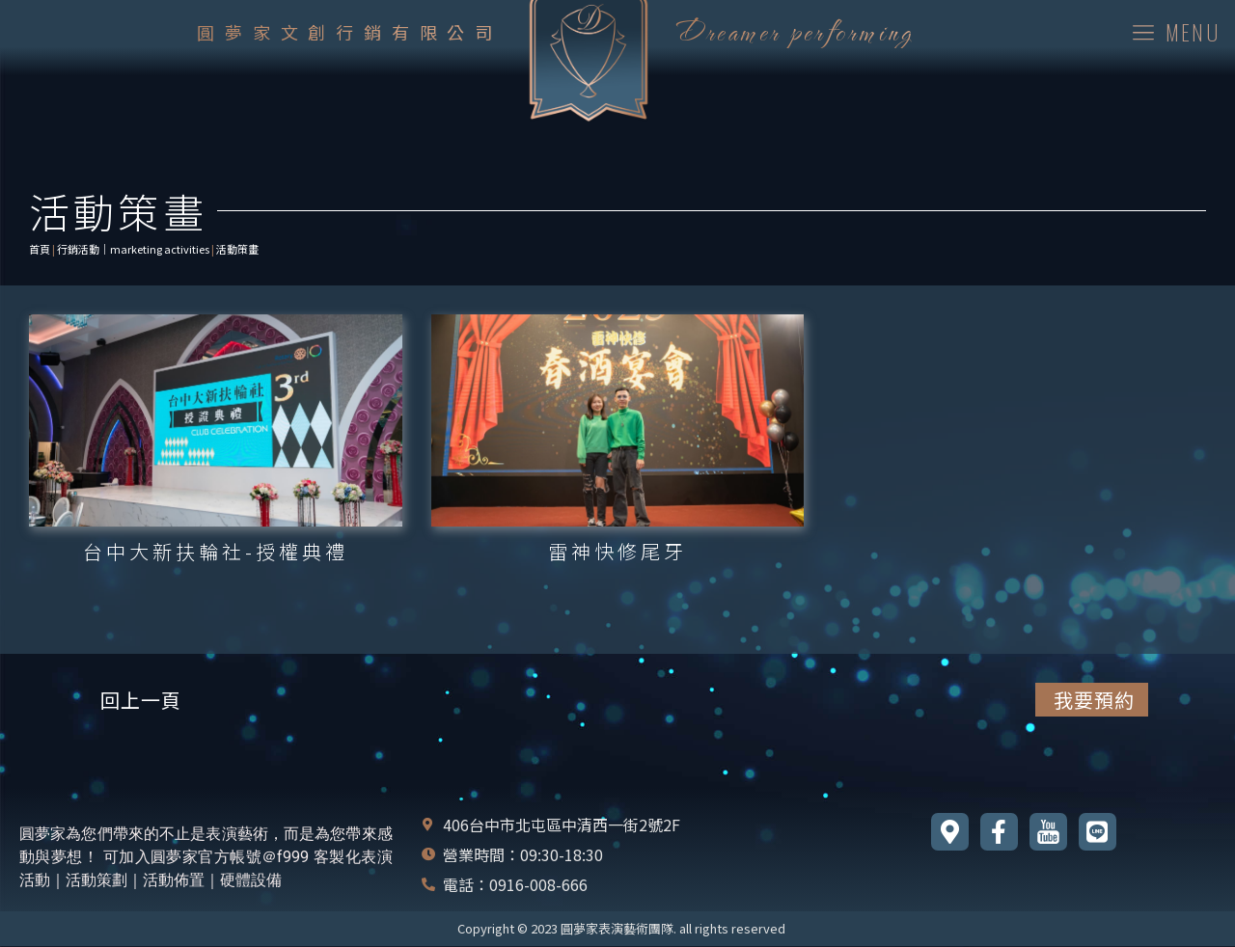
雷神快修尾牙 (617, 551)
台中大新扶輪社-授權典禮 (215, 551)
